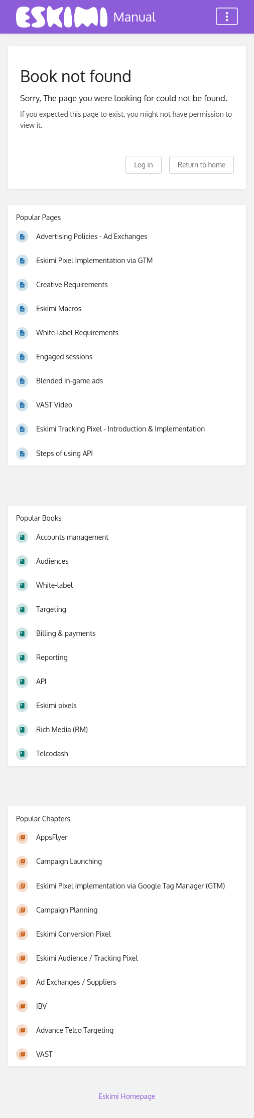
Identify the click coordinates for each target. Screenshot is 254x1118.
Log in (143, 164)
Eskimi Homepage (126, 1096)
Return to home (201, 164)
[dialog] (235, 1098)
